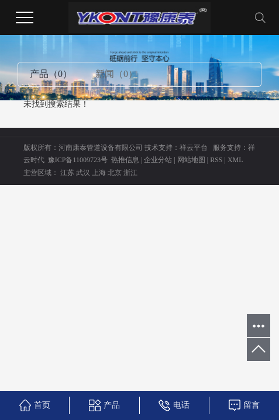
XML (235, 160)
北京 (115, 173)
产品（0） (51, 74)
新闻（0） (116, 74)
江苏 (67, 173)
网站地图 (191, 160)
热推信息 (125, 160)
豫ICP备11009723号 (78, 160)
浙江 (130, 173)
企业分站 (158, 160)
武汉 (83, 173)
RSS (216, 160)
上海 (99, 173)
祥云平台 (194, 148)
